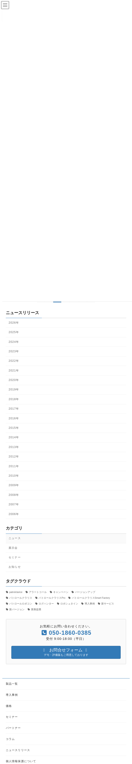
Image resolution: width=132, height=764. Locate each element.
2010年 (14, 475)
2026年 (14, 322)
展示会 (13, 547)
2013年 (14, 447)
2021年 (14, 370)
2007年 (14, 504)
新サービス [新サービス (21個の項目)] (107, 603)
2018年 (14, 399)
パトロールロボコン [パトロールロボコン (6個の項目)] (20, 603)
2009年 (14, 485)
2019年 (14, 389)
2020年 (14, 380)
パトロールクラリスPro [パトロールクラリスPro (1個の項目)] (52, 597)
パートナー (13, 728)
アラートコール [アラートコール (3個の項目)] (38, 591)
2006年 (14, 513)
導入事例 (12, 694)
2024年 (14, 341)
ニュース (15, 538)
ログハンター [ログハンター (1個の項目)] (46, 603)
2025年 (14, 332)
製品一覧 (12, 683)
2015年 (14, 428)
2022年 (14, 360)
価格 (9, 705)
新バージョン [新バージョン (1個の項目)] (17, 609)
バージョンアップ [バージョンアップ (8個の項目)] (85, 591)
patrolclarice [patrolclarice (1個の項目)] (15, 591)
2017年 (14, 408)
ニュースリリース (18, 750)
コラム (10, 739)
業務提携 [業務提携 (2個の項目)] (36, 609)
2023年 (14, 351)
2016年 (14, 418)
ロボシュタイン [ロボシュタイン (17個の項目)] (69, 603)
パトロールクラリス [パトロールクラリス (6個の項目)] (20, 597)
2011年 (14, 466)
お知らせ (15, 566)
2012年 (14, 456)
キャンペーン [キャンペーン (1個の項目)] (60, 591)
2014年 (14, 437)
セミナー (15, 557)
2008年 (14, 495)
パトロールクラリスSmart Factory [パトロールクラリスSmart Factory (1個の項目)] (91, 597)
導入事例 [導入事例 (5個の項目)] (90, 603)
